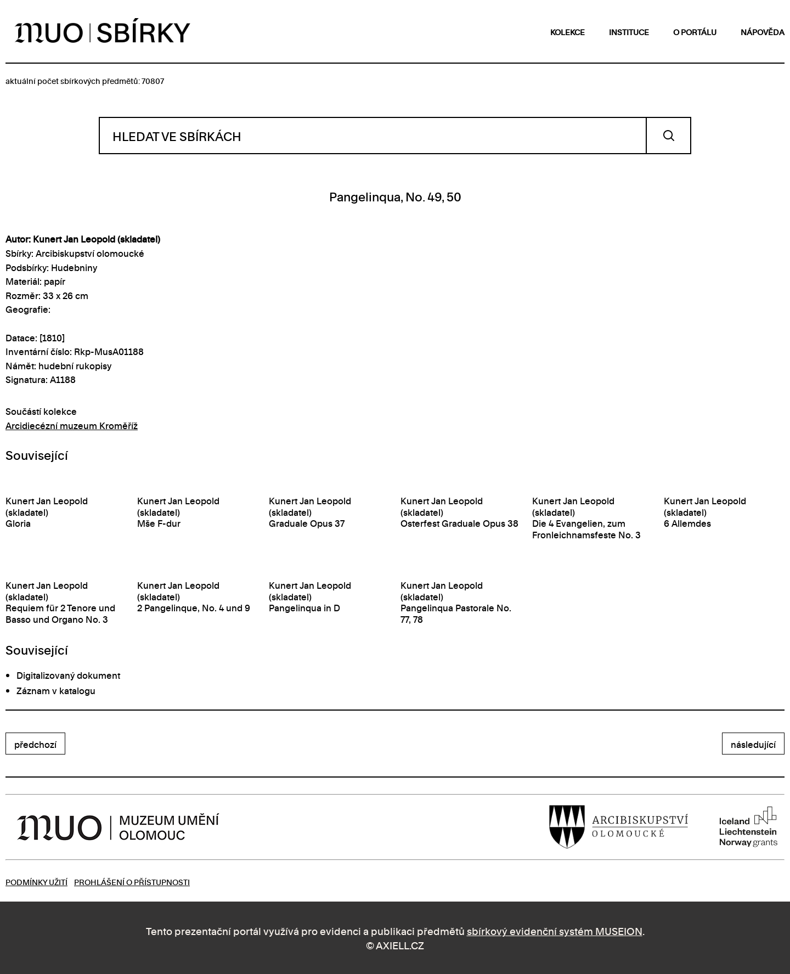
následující (753, 744)
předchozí (35, 744)
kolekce (567, 31)
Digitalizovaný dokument (68, 675)
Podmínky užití (36, 881)
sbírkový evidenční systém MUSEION (554, 930)
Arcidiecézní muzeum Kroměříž (71, 425)
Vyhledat (668, 135)
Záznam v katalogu (55, 690)
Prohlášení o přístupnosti (132, 881)
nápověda (763, 31)
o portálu (694, 31)
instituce (629, 31)
